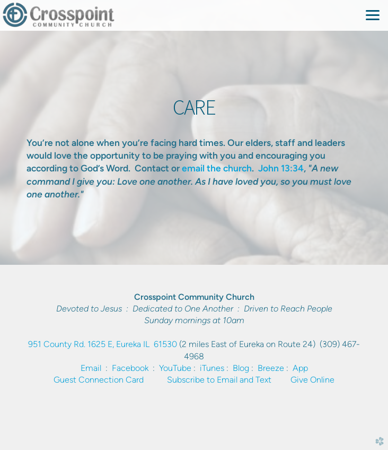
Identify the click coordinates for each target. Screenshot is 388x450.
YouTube (175, 368)
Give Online (312, 380)
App (300, 368)
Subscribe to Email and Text (219, 380)
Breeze (271, 368)
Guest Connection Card (99, 380)
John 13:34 (281, 168)
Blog (241, 368)
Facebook (130, 368)
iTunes (212, 368)
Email (91, 368)
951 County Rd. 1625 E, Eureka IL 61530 (102, 344)
